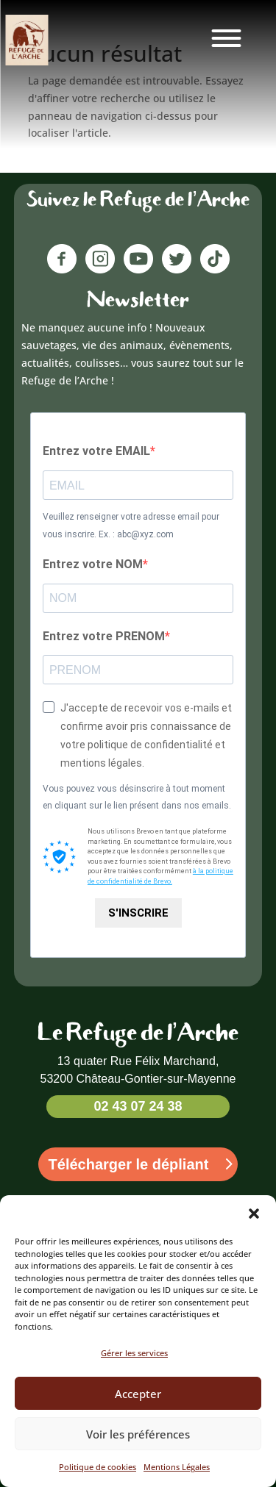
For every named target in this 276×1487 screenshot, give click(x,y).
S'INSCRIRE (138, 913)
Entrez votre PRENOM (104, 636)
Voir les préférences (138, 1448)
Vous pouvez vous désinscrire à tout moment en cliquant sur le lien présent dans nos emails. (137, 797)
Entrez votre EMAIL (96, 451)
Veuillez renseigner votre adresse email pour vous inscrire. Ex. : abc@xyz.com (131, 526)
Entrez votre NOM (93, 564)
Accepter (138, 1408)
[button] (254, 1229)
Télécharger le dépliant (129, 1164)
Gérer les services (134, 1368)
